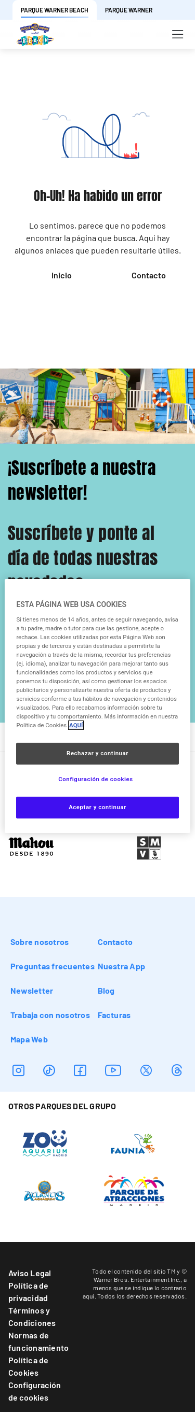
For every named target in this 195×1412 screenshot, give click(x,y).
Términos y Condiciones (32, 1316)
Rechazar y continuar (97, 753)
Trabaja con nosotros (50, 1015)
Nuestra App (122, 966)
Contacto (149, 275)
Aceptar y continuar (97, 807)
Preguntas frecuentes (52, 966)
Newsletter (31, 990)
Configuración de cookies (34, 1391)
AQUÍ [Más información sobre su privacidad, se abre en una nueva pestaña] (76, 725)
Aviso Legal (29, 1273)
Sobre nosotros (39, 942)
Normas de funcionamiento (38, 1341)
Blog (106, 990)
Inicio (61, 275)
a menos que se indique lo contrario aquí (135, 1288)
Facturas (114, 1015)
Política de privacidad (28, 1291)
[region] (97, 706)
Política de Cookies (28, 1366)
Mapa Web (29, 1039)
